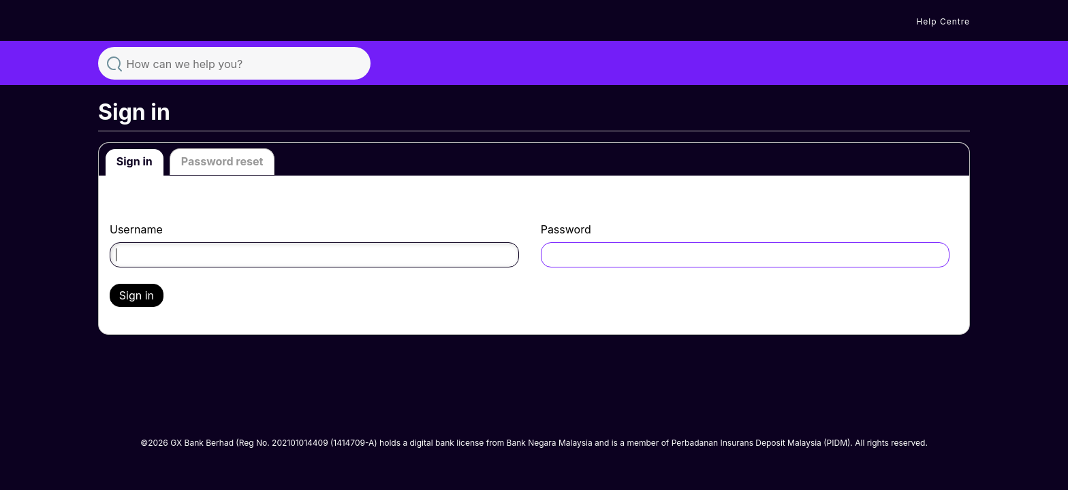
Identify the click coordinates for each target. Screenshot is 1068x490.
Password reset (222, 161)
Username (136, 229)
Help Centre (943, 21)
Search (114, 62)
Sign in (134, 161)
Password (566, 229)
